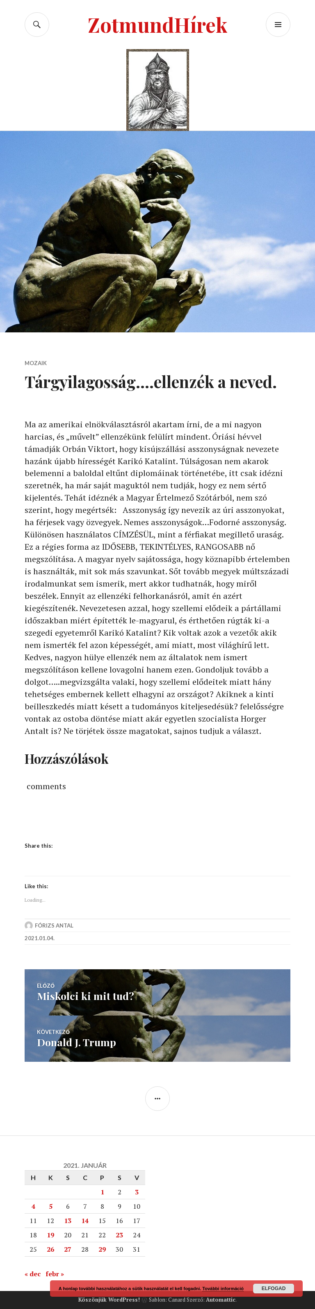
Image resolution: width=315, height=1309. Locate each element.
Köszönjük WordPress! (109, 1299)
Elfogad (274, 1288)
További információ (223, 1288)
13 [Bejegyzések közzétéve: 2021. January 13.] (67, 1220)
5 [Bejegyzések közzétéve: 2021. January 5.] (50, 1205)
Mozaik (36, 363)
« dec (33, 1273)
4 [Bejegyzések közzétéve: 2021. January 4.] (33, 1205)
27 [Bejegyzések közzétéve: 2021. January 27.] (67, 1248)
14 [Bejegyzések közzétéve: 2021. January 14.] (85, 1220)
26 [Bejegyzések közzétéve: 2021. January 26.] (50, 1248)
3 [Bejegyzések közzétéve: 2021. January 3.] (137, 1191)
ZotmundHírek (158, 24)
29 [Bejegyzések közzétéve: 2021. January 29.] (102, 1248)
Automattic (220, 1299)
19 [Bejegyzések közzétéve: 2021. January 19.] (50, 1234)
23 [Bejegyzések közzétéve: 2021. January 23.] (119, 1234)
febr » (55, 1273)
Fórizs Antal (54, 926)
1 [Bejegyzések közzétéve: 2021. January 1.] (102, 1191)
